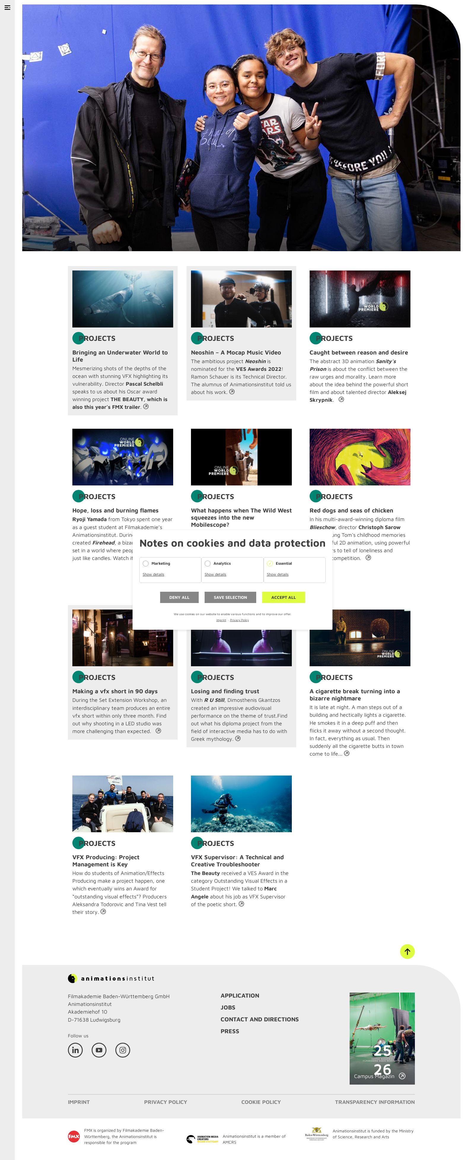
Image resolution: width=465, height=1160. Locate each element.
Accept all (283, 597)
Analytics (222, 563)
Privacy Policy (239, 620)
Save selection (230, 597)
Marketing (161, 563)
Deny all (179, 597)
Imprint (221, 620)
